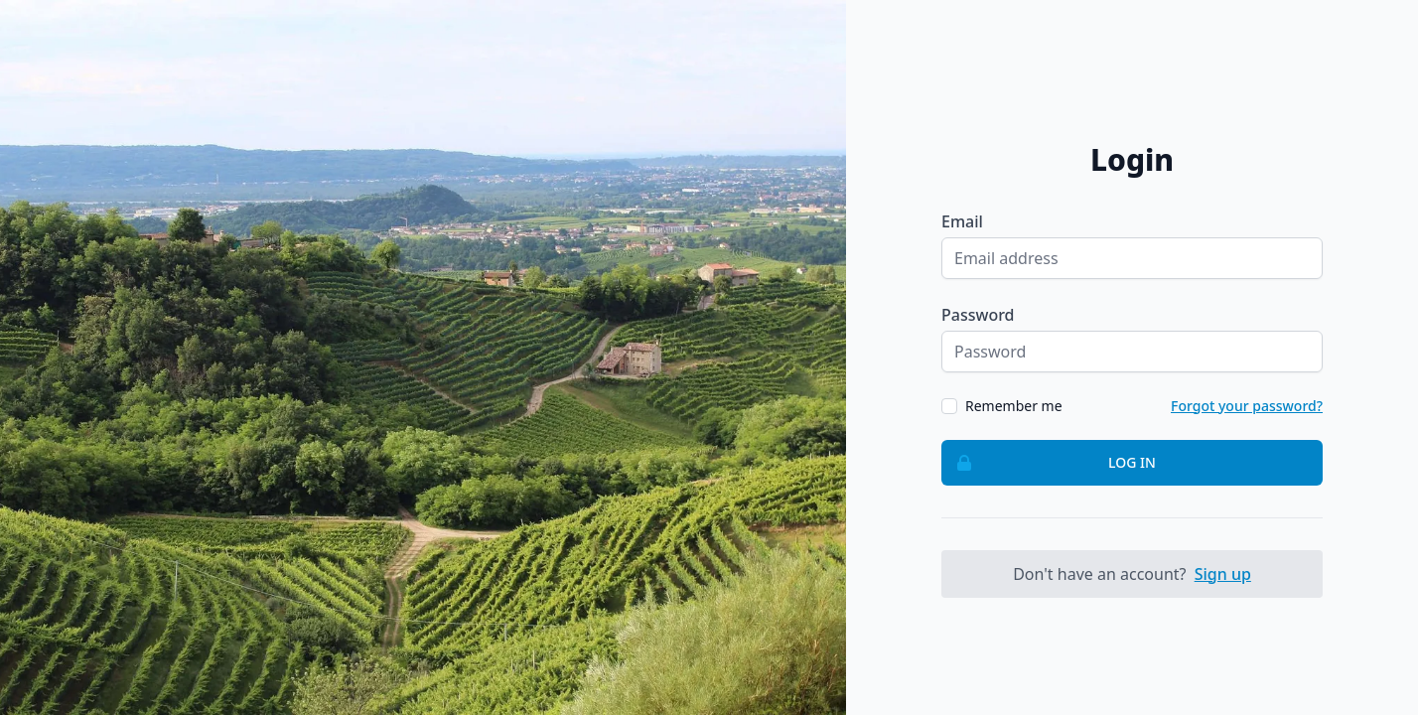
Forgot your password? (1247, 405)
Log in (1049, 463)
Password (978, 315)
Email (962, 221)
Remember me (1014, 405)
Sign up (1223, 574)
